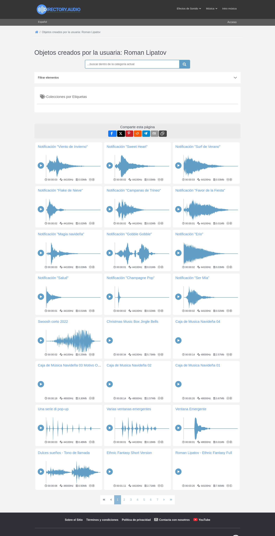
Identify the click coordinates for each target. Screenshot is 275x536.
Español (42, 21)
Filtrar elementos (48, 77)
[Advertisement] (137, 142)
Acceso (232, 22)
